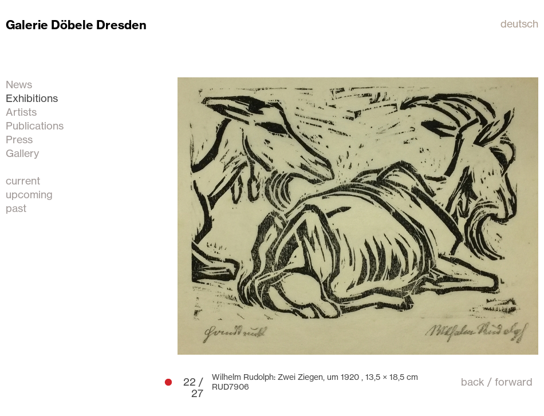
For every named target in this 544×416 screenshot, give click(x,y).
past (16, 208)
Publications (35, 125)
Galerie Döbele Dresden (76, 25)
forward (514, 381)
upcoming (29, 194)
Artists (21, 111)
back (472, 381)
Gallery (22, 153)
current (23, 180)
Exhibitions (32, 98)
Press (19, 139)
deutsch (519, 23)
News (19, 84)
